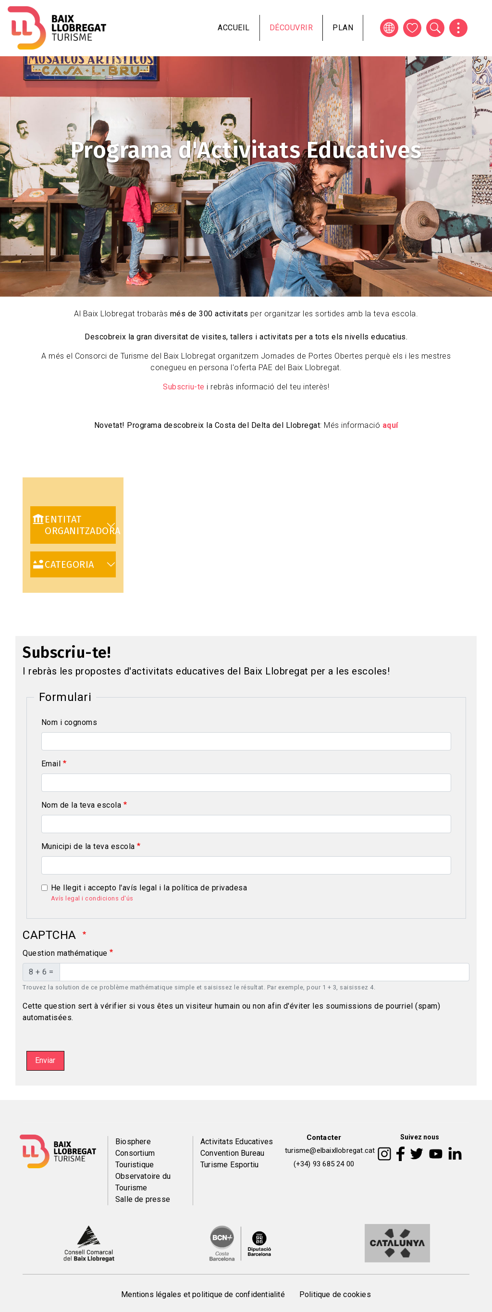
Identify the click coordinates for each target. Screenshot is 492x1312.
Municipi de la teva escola (88, 846)
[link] (73, 525)
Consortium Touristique (135, 1159)
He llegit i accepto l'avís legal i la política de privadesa (149, 887)
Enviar (45, 1060)
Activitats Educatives (236, 1141)
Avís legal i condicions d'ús (92, 898)
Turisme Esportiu (229, 1164)
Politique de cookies (335, 1294)
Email (51, 763)
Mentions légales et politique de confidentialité (203, 1294)
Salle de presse (142, 1199)
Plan (342, 27)
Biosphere (133, 1141)
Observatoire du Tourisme (143, 1182)
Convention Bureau (232, 1153)
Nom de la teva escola (81, 805)
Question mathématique (65, 953)
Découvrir (291, 27)
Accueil (234, 27)
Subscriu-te (184, 386)
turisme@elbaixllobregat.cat (330, 1150)
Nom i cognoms (69, 722)
